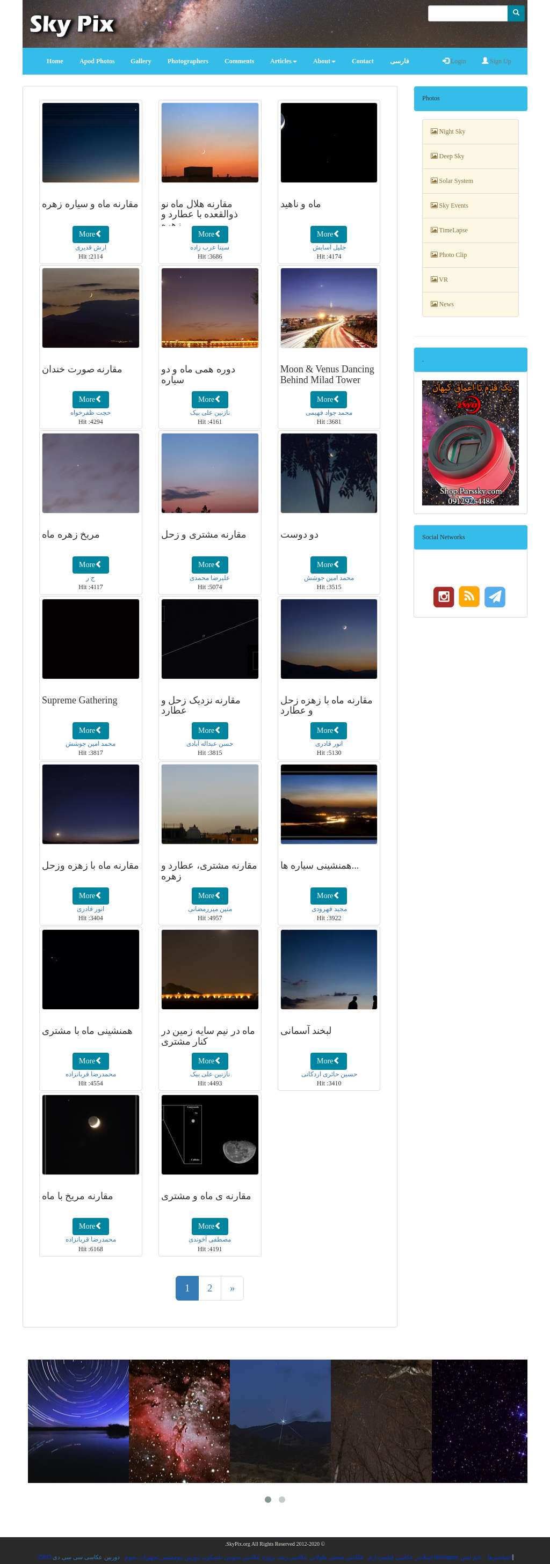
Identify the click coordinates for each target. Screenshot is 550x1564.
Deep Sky (448, 156)
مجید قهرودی (329, 909)
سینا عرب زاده (209, 247)
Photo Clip (449, 255)
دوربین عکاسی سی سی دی (86, 1557)
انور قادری (329, 743)
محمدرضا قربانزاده (91, 1074)
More (91, 234)
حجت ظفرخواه (90, 412)
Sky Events (449, 205)
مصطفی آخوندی (210, 1239)
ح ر (90, 578)
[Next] (232, 1288)
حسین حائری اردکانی (329, 1074)
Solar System (452, 181)
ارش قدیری (90, 247)
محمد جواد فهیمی (329, 412)
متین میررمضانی (210, 909)
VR (439, 279)
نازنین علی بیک (210, 412)
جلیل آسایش (329, 247)
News (442, 304)
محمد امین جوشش (329, 578)
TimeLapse (449, 230)
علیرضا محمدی (210, 578)
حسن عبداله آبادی (209, 743)
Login (454, 61)
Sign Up (496, 61)
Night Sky (448, 131)
